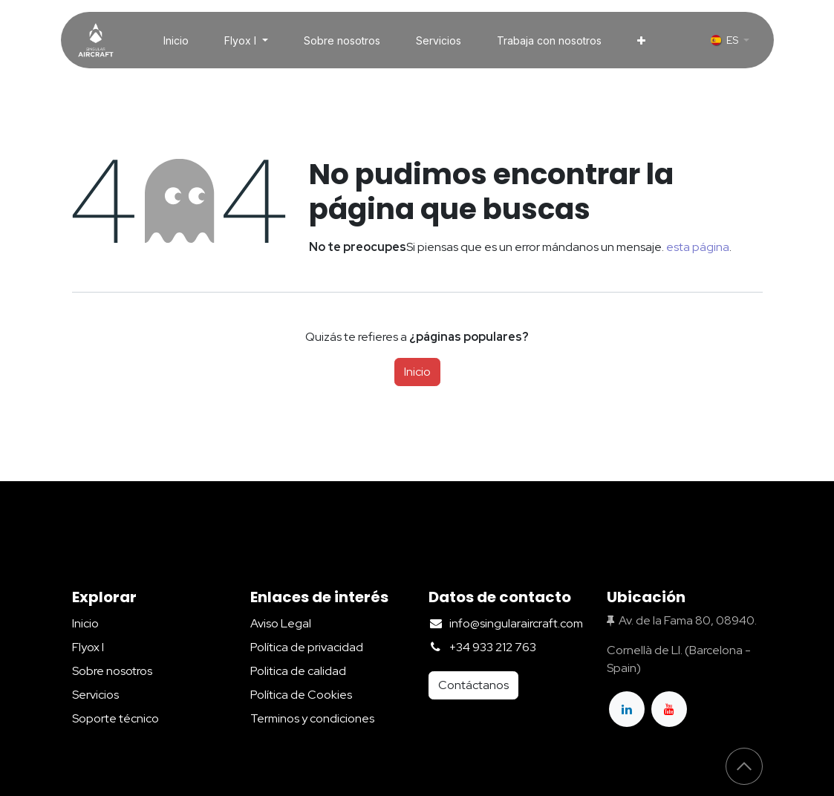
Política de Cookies (301, 694)
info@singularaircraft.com (516, 623)
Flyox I (88, 647)
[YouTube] (669, 709)
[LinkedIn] (627, 709)
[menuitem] (176, 40)
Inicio (417, 371)
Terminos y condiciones (312, 718)
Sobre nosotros (112, 671)
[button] (744, 766)
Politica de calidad (298, 671)
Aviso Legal (280, 623)
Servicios (95, 694)
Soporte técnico (115, 718)
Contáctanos (473, 685)
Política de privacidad (306, 647)
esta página (697, 247)
